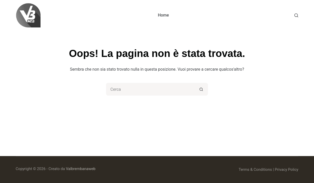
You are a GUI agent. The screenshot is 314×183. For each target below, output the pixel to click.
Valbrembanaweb (80, 168)
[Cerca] (296, 15)
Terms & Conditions (255, 169)
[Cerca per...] (150, 89)
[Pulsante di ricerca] (201, 89)
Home (163, 15)
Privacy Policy (286, 169)
